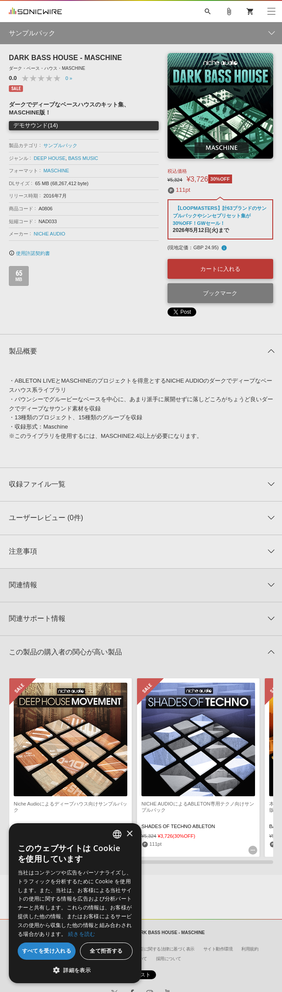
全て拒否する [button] (106, 950)
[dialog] (75, 903)
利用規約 (249, 948)
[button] (75, 969)
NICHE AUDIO (49, 233)
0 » (68, 78)
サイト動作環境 (218, 948)
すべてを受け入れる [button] (47, 950)
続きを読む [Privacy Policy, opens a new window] (81, 934)
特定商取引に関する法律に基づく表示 (158, 948)
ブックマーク (220, 293)
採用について (168, 958)
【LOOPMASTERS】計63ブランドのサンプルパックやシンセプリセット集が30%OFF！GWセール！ (220, 215)
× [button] (129, 834)
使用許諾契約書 (29, 253)
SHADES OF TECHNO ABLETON (178, 826)
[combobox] (117, 834)
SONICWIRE (35, 11)
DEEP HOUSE (49, 158)
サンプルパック (60, 145)
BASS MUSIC (83, 158)
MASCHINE (56, 170)
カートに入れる (220, 269)
